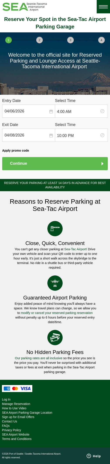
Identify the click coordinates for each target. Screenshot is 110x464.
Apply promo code (15, 150)
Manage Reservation (16, 404)
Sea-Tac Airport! (75, 249)
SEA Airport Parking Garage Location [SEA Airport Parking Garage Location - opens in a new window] (27, 412)
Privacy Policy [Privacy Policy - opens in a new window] (11, 430)
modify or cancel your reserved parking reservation (56, 313)
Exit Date (10, 125)
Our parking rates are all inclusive (38, 358)
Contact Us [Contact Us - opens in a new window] (9, 421)
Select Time (65, 100)
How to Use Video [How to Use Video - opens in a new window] (14, 408)
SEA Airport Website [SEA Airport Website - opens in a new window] (15, 434)
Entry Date (11, 100)
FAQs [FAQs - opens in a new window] (6, 425)
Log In (6, 399)
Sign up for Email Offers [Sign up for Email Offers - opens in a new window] (18, 417)
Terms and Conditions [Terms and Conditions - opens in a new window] (16, 439)
